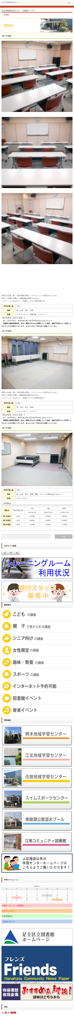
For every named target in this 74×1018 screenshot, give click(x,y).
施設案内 (26, 10)
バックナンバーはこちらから (53, 982)
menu (69, 3)
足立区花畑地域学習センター (10, 10)
